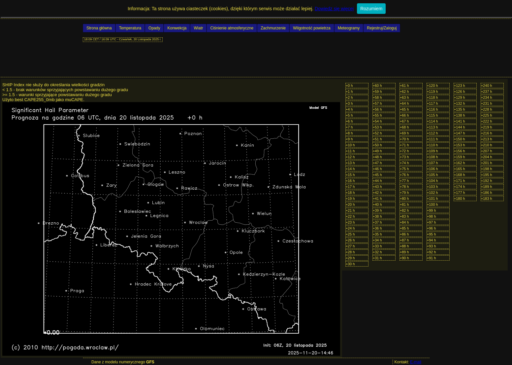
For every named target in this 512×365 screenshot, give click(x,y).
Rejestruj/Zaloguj (382, 28)
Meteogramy (349, 28)
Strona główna (99, 28)
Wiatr (198, 28)
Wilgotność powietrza (311, 28)
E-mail (415, 362)
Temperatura (130, 28)
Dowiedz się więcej (334, 8)
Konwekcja (176, 28)
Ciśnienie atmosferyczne (231, 28)
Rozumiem (371, 8)
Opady (154, 28)
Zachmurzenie (273, 28)
